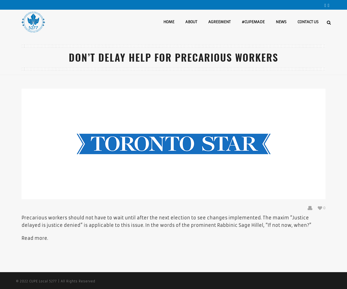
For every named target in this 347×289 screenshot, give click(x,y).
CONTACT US (308, 22)
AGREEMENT (219, 22)
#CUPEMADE (253, 22)
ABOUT (191, 22)
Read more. (35, 238)
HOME (168, 22)
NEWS (281, 22)
